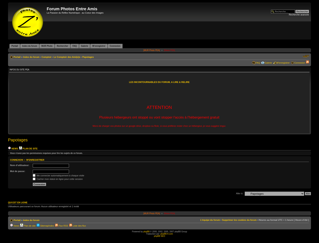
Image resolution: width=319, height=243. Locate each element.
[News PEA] (169, 50)
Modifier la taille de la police (306, 56)
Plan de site (28, 148)
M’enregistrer (283, 63)
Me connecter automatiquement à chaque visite (58, 175)
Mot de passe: (17, 171)
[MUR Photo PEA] (151, 50)
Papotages (88, 57)
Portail (17, 57)
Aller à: (239, 193)
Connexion (299, 63)
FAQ (258, 63)
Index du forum (31, 57)
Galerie (268, 63)
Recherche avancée (299, 14)
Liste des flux (77, 225)
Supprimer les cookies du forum (239, 220)
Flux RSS (61, 225)
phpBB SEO (159, 236)
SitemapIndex (45, 225)
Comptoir (46, 57)
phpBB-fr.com (166, 234)
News (13, 148)
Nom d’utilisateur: (19, 165)
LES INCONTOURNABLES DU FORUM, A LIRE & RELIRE (159, 82)
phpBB (146, 231)
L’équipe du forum (210, 220)
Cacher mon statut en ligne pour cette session (58, 179)
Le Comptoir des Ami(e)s (67, 57)
